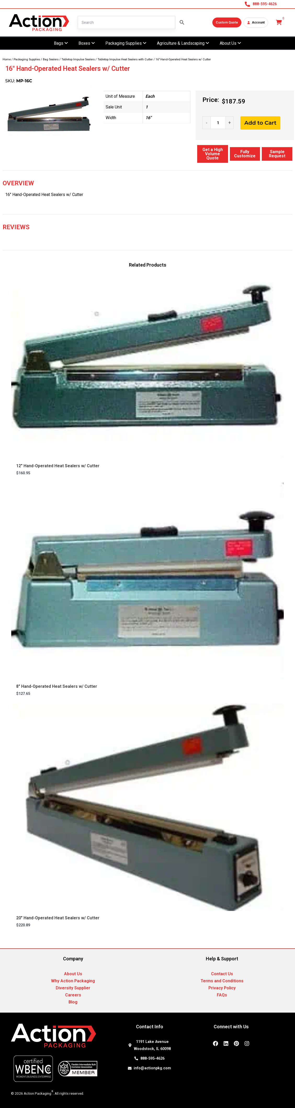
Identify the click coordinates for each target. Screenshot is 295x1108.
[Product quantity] (218, 122)
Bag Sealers (51, 59)
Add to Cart (260, 122)
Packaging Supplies (27, 59)
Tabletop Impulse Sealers (78, 59)
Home (7, 59)
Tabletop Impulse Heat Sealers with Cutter (125, 59)
